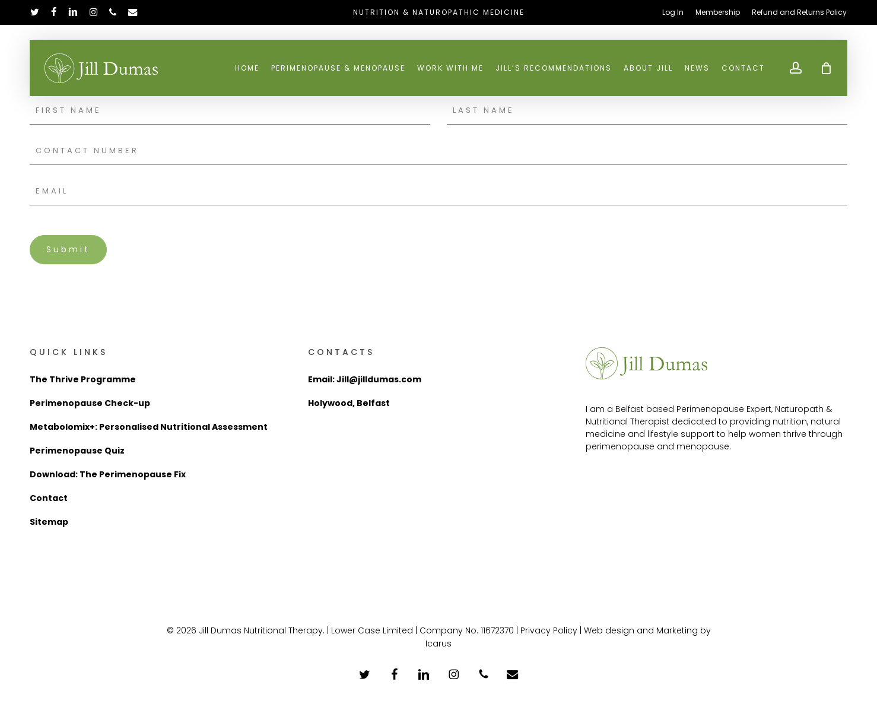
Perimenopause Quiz (77, 451)
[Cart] (825, 69)
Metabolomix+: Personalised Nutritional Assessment (149, 427)
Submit (68, 249)
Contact (49, 498)
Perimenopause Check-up (90, 403)
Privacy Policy (548, 630)
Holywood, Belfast (349, 403)
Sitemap (49, 522)
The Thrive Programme (83, 379)
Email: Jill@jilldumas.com (364, 379)
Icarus (438, 643)
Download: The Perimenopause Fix (108, 474)
